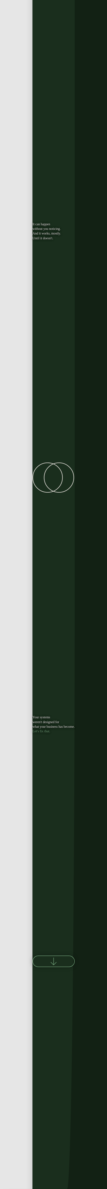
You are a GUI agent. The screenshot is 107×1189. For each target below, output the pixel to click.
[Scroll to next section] (54, 961)
